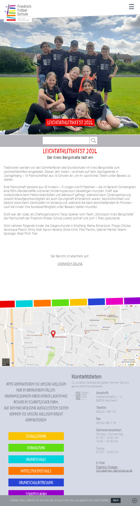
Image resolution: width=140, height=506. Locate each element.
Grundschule (36, 459)
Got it (115, 500)
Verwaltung (36, 447)
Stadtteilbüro (36, 493)
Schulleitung (36, 436)
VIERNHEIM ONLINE (70, 264)
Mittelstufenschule (36, 470)
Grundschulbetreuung (36, 482)
